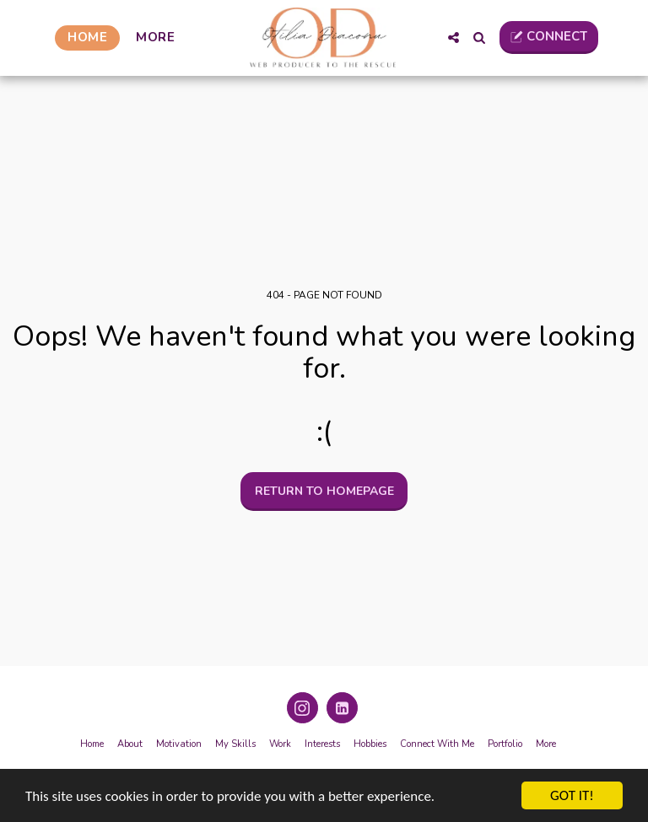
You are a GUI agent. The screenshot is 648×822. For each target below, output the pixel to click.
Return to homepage (324, 491)
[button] (453, 37)
